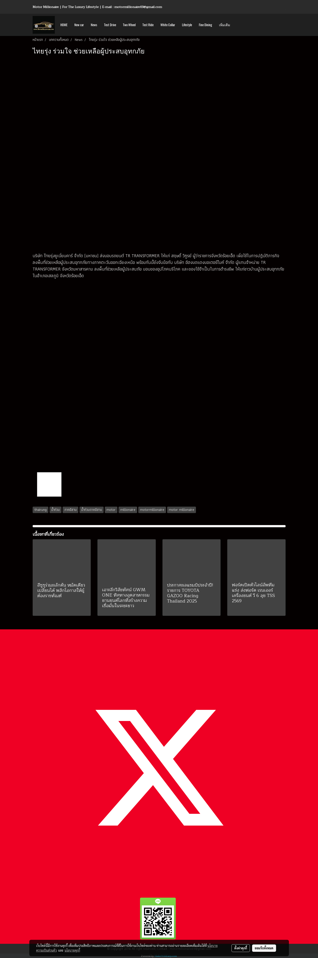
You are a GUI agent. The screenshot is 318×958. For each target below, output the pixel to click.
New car (79, 25)
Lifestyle (187, 25)
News (94, 25)
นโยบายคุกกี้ (72, 950)
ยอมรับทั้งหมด (264, 948)
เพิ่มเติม (224, 25)
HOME (63, 25)
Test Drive (110, 25)
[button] (237, 25)
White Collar (167, 25)
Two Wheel (129, 25)
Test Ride (148, 25)
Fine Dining (205, 25)
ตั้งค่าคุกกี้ (240, 948)
